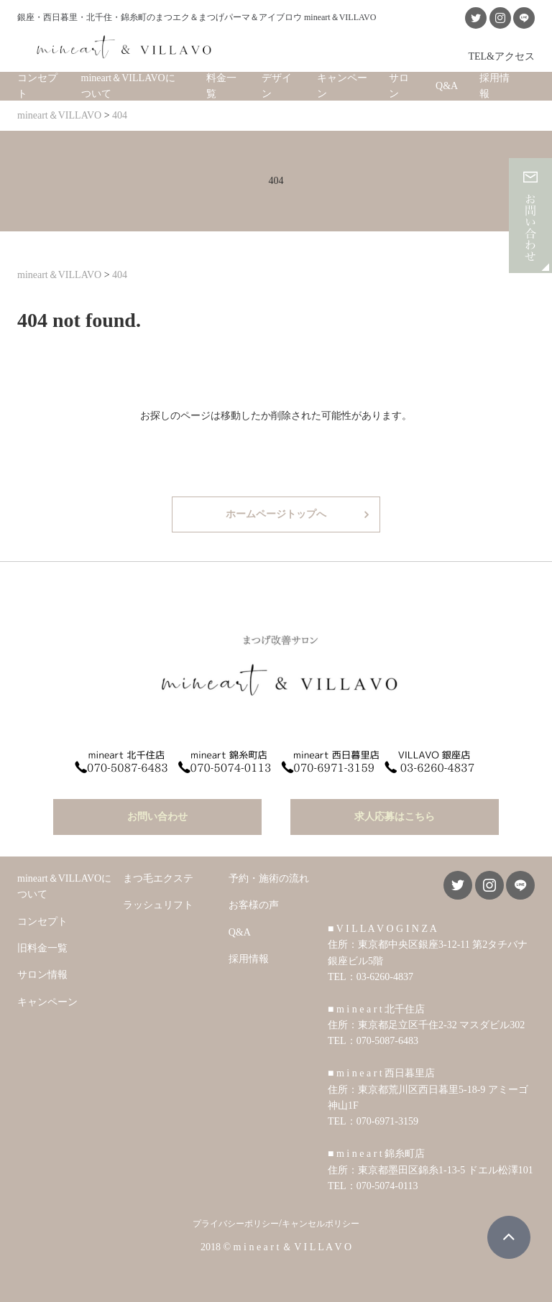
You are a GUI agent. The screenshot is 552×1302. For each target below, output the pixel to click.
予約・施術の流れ (269, 878)
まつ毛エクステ (158, 878)
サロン (399, 86)
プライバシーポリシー (236, 1224)
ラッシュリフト (158, 905)
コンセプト (37, 86)
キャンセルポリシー (320, 1224)
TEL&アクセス (501, 56)
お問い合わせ (157, 816)
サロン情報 (42, 974)
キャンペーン (342, 86)
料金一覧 (221, 86)
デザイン (277, 86)
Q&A (447, 85)
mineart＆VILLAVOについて (128, 86)
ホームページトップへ (276, 514)
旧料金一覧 (42, 948)
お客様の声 (254, 905)
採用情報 (494, 86)
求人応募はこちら (394, 816)
